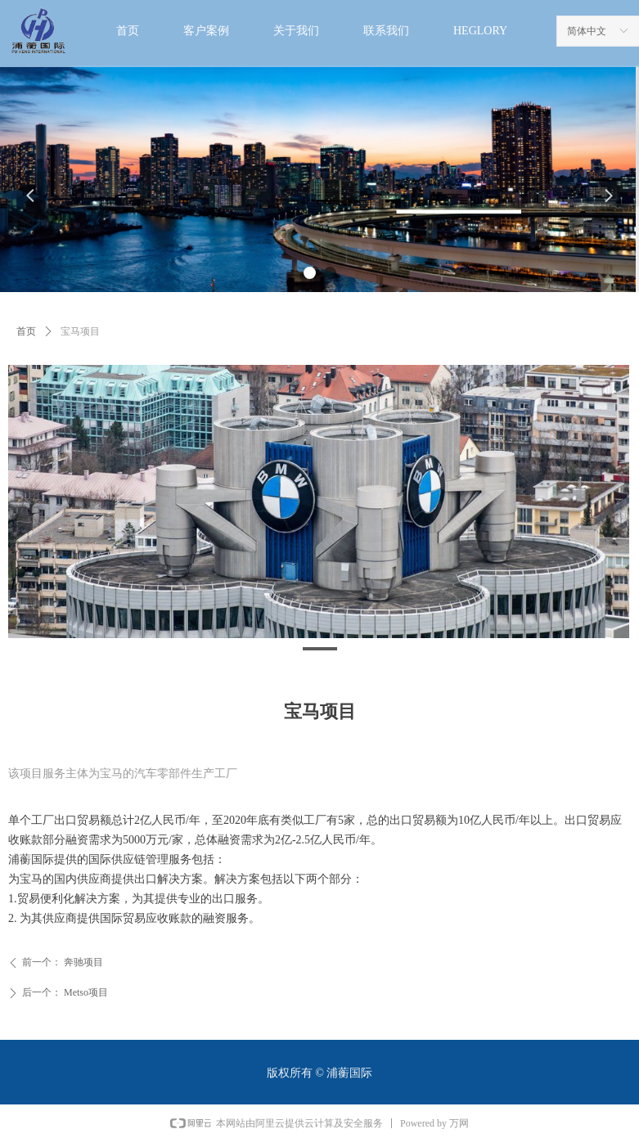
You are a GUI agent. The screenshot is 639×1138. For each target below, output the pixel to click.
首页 (26, 331)
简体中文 (586, 31)
